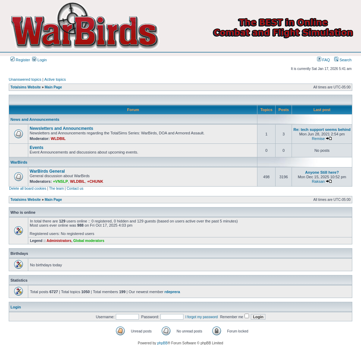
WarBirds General (47, 171)
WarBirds (19, 162)
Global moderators (88, 241)
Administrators (58, 241)
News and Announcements (34, 119)
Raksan (318, 181)
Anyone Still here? (322, 172)
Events (36, 147)
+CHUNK (95, 181)
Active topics (55, 79)
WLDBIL (58, 138)
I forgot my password (202, 317)
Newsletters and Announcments (61, 128)
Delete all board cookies (27, 188)
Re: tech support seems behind (322, 129)
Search (343, 60)
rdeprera (172, 292)
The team (56, 188)
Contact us (75, 188)
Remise (318, 138)
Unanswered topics (25, 79)
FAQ (323, 60)
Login (39, 60)
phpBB (162, 343)
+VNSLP (60, 181)
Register (20, 60)
